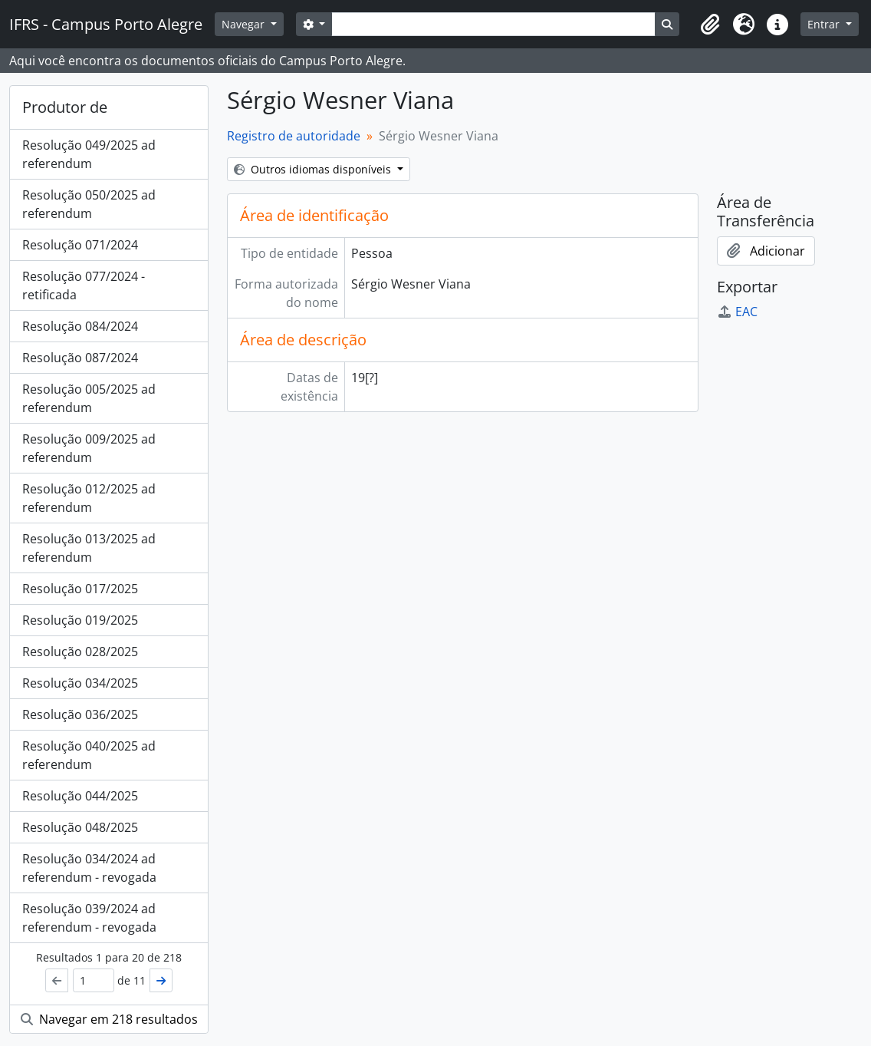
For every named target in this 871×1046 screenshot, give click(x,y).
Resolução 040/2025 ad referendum (89, 755)
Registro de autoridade (293, 135)
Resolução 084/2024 (80, 326)
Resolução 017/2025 (80, 588)
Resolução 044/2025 (80, 795)
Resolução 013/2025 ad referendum (89, 548)
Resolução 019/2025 (80, 620)
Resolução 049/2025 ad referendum (89, 154)
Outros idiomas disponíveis (314, 169)
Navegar (245, 24)
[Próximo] (161, 980)
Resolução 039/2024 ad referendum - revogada (89, 917)
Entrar (825, 24)
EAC (737, 311)
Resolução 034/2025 (80, 683)
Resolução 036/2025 (80, 714)
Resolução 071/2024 (80, 244)
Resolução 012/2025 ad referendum (89, 498)
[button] (710, 24)
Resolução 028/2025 (80, 651)
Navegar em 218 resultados (109, 1019)
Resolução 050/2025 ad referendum (89, 204)
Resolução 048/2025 (80, 827)
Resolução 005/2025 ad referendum (89, 398)
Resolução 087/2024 (80, 357)
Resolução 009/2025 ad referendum (89, 448)
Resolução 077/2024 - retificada (83, 285)
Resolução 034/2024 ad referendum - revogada (89, 868)
